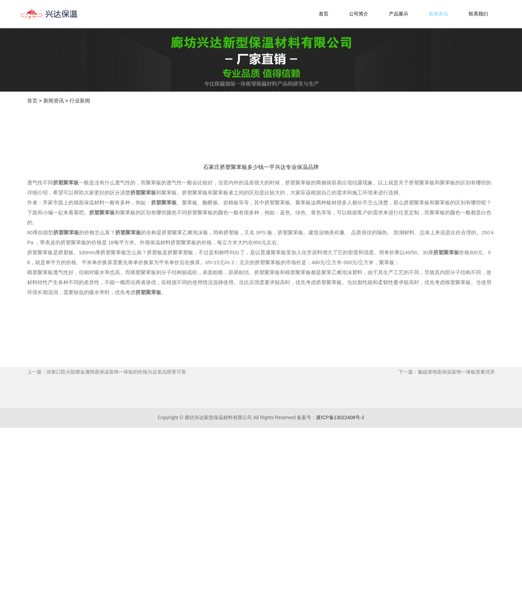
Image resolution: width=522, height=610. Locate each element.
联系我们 (478, 14)
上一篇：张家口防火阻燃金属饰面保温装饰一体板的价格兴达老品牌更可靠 (106, 408)
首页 (323, 14)
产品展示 (398, 14)
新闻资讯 (438, 14)
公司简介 (358, 14)
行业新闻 (79, 101)
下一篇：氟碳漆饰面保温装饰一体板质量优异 (447, 408)
